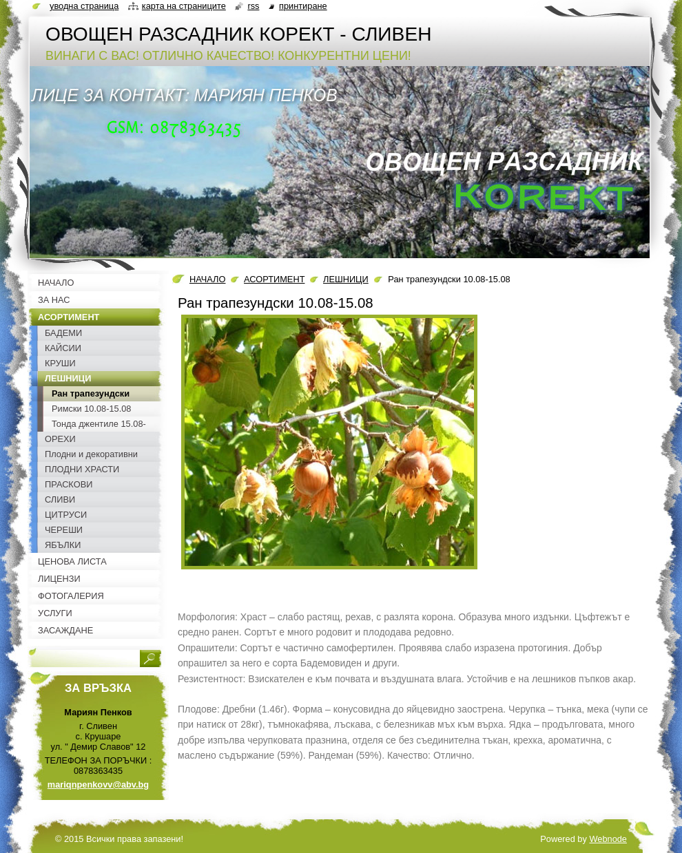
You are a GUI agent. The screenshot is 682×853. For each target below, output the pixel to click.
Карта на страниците (184, 6)
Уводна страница (84, 6)
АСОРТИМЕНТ (274, 279)
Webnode (608, 839)
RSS (253, 6)
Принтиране (303, 6)
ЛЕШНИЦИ (346, 279)
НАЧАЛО (207, 279)
